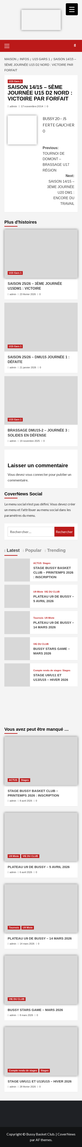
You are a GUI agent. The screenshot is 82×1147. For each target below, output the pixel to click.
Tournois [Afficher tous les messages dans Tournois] (38, 618)
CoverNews (66, 1134)
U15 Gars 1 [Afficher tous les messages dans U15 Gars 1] (15, 81)
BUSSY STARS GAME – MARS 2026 (35, 1010)
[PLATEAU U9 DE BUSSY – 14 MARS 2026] (17, 622)
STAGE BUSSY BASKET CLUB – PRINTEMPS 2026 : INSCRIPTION (53, 572)
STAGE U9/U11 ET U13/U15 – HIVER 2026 (40, 1081)
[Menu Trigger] (72, 9)
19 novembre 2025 (30, 441)
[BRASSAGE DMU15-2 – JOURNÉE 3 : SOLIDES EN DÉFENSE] (41, 400)
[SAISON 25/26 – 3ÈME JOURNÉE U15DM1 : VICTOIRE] (41, 253)
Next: (58, 190)
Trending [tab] (56, 550)
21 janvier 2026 (28, 367)
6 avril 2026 (26, 872)
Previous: (58, 159)
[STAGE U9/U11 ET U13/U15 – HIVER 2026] (17, 674)
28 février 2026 (28, 1086)
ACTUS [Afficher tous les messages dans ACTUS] (37, 563)
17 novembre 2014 (32, 106)
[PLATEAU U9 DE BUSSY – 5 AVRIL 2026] (17, 596)
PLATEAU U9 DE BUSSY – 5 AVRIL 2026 (39, 867)
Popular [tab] (33, 550)
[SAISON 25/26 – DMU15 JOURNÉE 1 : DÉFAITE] (41, 327)
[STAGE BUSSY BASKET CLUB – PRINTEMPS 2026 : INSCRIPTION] (17, 570)
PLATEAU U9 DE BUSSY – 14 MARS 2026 (40, 938)
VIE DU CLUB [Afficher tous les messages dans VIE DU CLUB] (52, 592)
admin (13, 106)
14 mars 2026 (27, 943)
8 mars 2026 (26, 1015)
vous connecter (36, 474)
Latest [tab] (12, 550)
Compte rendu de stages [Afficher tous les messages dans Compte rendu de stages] (47, 670)
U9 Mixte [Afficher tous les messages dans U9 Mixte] (38, 592)
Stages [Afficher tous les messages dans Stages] (47, 563)
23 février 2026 (28, 294)
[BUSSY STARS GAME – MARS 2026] (17, 648)
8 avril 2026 (26, 800)
